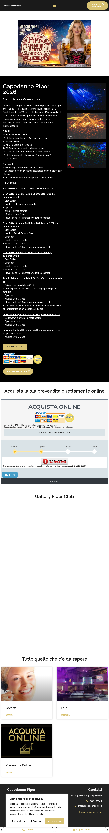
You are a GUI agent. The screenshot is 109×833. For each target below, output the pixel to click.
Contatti (11, 708)
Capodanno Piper (21, 790)
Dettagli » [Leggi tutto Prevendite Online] (10, 773)
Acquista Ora (81, 830)
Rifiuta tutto (36, 821)
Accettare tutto (55, 821)
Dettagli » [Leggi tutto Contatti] (10, 715)
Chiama (27, 830)
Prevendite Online (18, 765)
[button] (54, 5)
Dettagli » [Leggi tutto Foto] (65, 715)
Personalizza (18, 821)
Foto (64, 708)
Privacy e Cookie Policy (90, 812)
